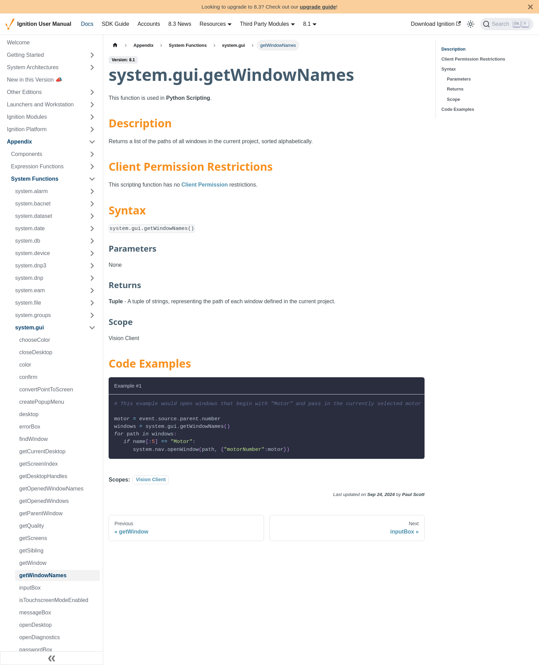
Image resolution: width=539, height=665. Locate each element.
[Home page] (115, 45)
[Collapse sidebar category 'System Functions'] (92, 178)
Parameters (459, 79)
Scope (453, 99)
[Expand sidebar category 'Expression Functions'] (92, 166)
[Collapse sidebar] (51, 658)
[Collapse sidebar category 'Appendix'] (92, 141)
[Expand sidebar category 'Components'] (92, 154)
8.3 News (179, 24)
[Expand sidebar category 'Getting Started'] (92, 55)
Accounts (149, 24)
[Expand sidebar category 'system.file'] (92, 302)
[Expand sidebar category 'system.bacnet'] (92, 203)
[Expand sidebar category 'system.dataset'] (92, 216)
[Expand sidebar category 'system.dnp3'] (92, 265)
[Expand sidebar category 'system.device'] (92, 253)
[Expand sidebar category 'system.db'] (92, 240)
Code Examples (457, 109)
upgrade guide (318, 7)
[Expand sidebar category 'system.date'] (92, 228)
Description (453, 49)
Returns (455, 89)
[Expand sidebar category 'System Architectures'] (92, 67)
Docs (87, 24)
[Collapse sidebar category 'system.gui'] (92, 327)
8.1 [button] (307, 24)
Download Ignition (436, 24)
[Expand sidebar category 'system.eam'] (92, 290)
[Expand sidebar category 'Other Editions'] (92, 92)
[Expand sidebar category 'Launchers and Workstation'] (92, 104)
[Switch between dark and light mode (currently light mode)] (470, 24)
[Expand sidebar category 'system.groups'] (92, 315)
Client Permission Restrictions (473, 59)
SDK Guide (115, 24)
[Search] (507, 24)
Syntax (448, 69)
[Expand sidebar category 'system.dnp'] (92, 278)
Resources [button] (212, 24)
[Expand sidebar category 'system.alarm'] (92, 191)
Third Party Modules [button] (264, 24)
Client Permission (205, 185)
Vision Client (151, 480)
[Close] (530, 6)
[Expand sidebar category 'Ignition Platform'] (92, 129)
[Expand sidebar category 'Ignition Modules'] (92, 117)
